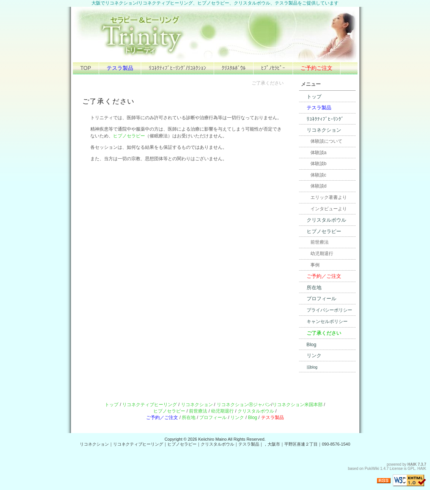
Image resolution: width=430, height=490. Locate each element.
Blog (312, 344)
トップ (314, 96)
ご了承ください (324, 333)
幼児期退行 (321, 253)
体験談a (318, 152)
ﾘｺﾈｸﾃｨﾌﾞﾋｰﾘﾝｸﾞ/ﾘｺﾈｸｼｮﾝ (177, 68)
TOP (85, 68)
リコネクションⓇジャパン (244, 404)
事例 (315, 265)
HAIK (412, 464)
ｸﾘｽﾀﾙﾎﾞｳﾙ (234, 68)
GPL (411, 468)
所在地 (314, 287)
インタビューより (328, 208)
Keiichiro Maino (212, 439)
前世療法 (319, 242)
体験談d (318, 186)
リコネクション (324, 130)
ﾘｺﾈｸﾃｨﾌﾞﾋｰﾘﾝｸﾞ (325, 119)
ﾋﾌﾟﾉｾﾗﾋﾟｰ (273, 68)
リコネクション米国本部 (297, 404)
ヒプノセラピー (129, 136)
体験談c (318, 175)
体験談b (318, 163)
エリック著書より (328, 197)
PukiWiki (372, 468)
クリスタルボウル (326, 220)
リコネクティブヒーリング (149, 404)
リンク (314, 355)
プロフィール (321, 298)
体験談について (326, 141)
